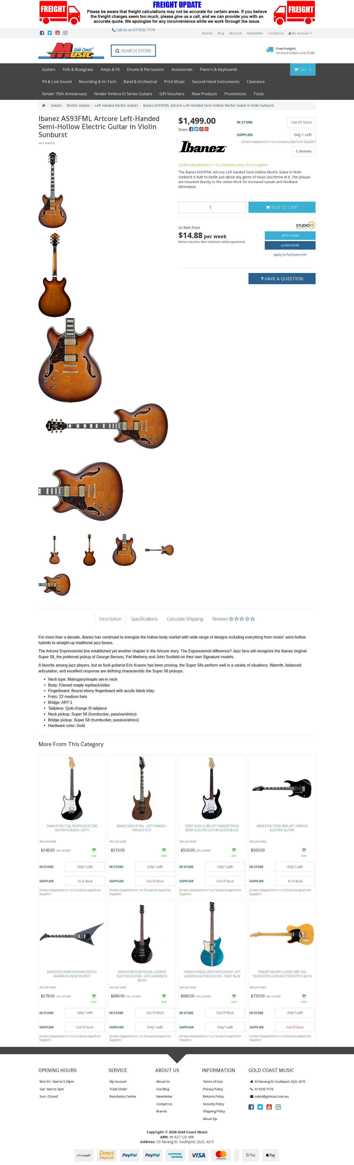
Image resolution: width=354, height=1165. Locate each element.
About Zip (210, 1119)
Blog (221, 33)
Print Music (174, 81)
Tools (258, 93)
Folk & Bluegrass (78, 69)
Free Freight (295, 50)
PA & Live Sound (56, 81)
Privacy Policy (213, 1089)
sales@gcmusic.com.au (269, 1096)
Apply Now (290, 235)
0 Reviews (304, 151)
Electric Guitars (78, 105)
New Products (204, 93)
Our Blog (162, 1089)
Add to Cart (282, 207)
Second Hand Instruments (215, 81)
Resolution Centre (123, 1096)
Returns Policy (213, 1096)
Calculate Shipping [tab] (185, 619)
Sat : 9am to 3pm (52, 1089)
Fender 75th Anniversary (64, 93)
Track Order (118, 1089)
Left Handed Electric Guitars (116, 105)
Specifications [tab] (144, 619)
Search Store (133, 51)
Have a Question (282, 279)
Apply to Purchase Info (290, 254)
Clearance (256, 81)
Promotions (235, 93)
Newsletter (255, 33)
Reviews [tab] (233, 619)
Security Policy (213, 1104)
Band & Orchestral (140, 81)
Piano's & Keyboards (218, 69)
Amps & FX (110, 69)
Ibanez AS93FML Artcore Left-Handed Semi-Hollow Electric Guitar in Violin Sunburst (208, 105)
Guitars (48, 69)
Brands (207, 33)
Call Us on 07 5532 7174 (133, 30)
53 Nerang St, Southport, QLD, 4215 (277, 1081)
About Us (235, 33)
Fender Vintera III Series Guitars (123, 93)
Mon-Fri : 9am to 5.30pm (57, 1081)
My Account (118, 1081)
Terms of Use (213, 1081)
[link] (251, 1106)
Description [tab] (110, 619)
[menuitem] (191, 129)
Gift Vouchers (171, 93)
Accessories (182, 69)
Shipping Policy (214, 1111)
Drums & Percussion (145, 69)
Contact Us (276, 33)
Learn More (290, 245)
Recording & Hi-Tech (97, 81)
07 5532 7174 (261, 1089)
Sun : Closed (49, 1096)
